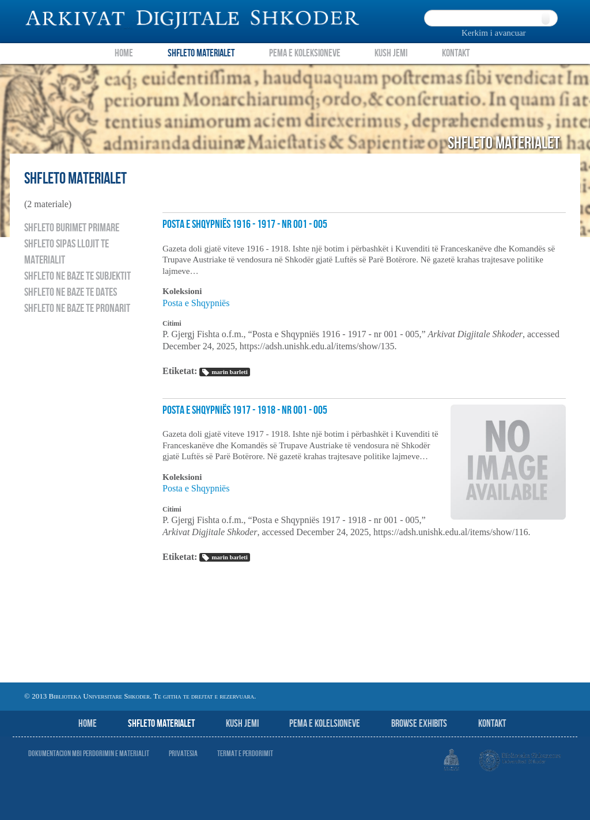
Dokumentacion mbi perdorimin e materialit (88, 753)
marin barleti (224, 372)
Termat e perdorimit (245, 753)
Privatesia (183, 753)
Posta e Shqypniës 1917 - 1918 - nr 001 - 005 (244, 410)
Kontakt (456, 53)
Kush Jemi (391, 53)
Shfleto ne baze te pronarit (77, 308)
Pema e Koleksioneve (305, 53)
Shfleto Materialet (201, 53)
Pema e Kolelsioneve (324, 724)
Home (124, 53)
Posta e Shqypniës (195, 303)
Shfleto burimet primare (71, 228)
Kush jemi (242, 724)
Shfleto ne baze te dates (70, 292)
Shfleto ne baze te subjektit (77, 276)
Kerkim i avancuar (494, 32)
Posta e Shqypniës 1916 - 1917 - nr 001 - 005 (244, 224)
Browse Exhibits (419, 724)
